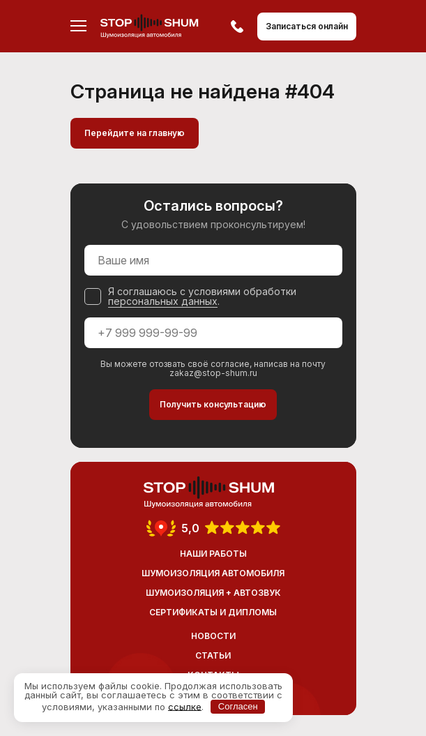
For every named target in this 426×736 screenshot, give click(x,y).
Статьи (213, 655)
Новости (213, 636)
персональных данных (163, 301)
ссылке (184, 706)
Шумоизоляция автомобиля (213, 573)
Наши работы (213, 553)
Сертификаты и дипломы (213, 612)
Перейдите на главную (134, 133)
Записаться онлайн (307, 26)
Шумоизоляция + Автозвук (213, 592)
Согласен (238, 706)
